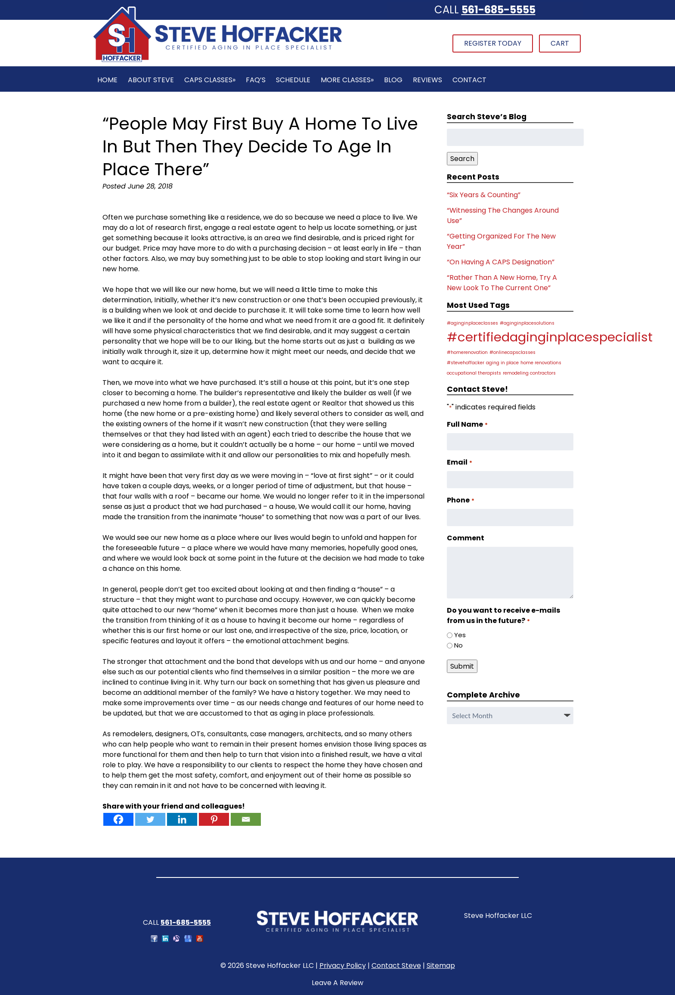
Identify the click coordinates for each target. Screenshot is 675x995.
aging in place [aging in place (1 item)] (502, 363)
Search (462, 159)
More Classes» (347, 80)
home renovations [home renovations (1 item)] (540, 363)
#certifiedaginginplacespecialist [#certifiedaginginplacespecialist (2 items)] (550, 337)
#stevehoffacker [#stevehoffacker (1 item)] (465, 363)
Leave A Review (337, 983)
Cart (560, 43)
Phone (460, 500)
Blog (393, 80)
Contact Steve (396, 965)
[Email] (246, 819)
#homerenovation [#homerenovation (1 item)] (467, 352)
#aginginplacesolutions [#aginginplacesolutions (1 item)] (527, 323)
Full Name (467, 424)
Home (107, 80)
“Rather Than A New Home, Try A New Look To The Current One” (502, 283)
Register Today (492, 43)
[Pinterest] (214, 819)
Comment (465, 538)
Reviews (427, 80)
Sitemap (441, 965)
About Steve (151, 80)
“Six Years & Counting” (483, 195)
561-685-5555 (498, 10)
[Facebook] (118, 819)
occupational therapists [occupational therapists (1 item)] (474, 373)
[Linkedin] (182, 819)
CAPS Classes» (209, 80)
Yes (460, 634)
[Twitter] (150, 819)
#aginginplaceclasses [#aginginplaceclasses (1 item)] (472, 323)
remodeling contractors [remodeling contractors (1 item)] (529, 373)
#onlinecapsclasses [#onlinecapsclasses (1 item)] (512, 352)
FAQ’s (256, 80)
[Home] (217, 61)
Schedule (293, 80)
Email (459, 462)
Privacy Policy (342, 965)
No (458, 645)
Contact (469, 80)
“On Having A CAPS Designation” (500, 262)
